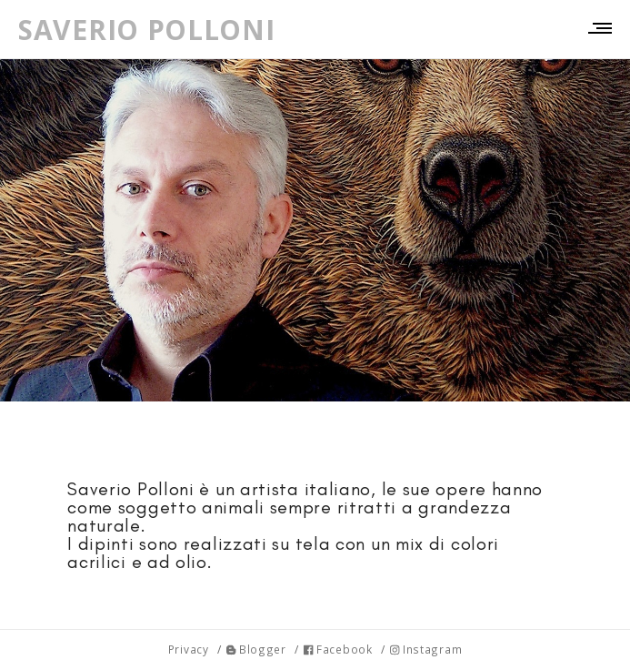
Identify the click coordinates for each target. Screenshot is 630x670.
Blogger (256, 649)
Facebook (338, 649)
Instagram (426, 649)
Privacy (188, 649)
